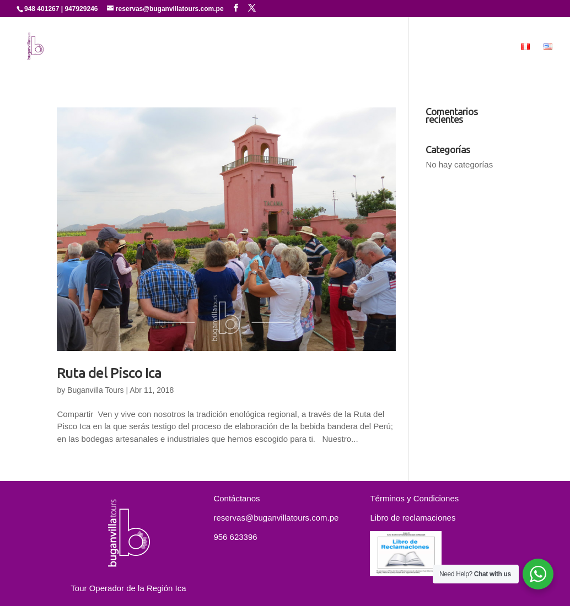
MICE (496, 47)
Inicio (124, 47)
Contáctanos (444, 47)
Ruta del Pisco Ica (109, 373)
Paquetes (383, 47)
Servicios (250, 47)
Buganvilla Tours (95, 390)
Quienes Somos (183, 47)
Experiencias (311, 47)
